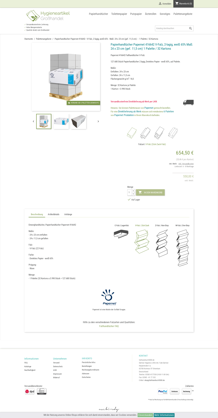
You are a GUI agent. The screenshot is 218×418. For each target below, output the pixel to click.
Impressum (57, 374)
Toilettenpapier (119, 13)
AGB (55, 370)
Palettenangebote (182, 13)
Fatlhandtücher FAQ (109, 326)
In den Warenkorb (150, 192)
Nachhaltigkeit (29, 370)
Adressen (85, 373)
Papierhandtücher (98, 13)
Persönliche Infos (88, 362)
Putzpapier (136, 13)
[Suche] (174, 28)
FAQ (26, 363)
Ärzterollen (150, 13)
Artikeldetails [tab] (53, 214)
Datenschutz (58, 366)
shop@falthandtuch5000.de (154, 380)
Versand (56, 363)
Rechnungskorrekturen (90, 370)
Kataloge (27, 366)
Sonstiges (165, 13)
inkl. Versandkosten (186, 164)
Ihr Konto (87, 358)
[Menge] (129, 192)
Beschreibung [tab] (37, 214)
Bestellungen (87, 366)
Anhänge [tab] (68, 214)
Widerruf (56, 377)
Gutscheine (86, 377)
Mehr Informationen (164, 415)
